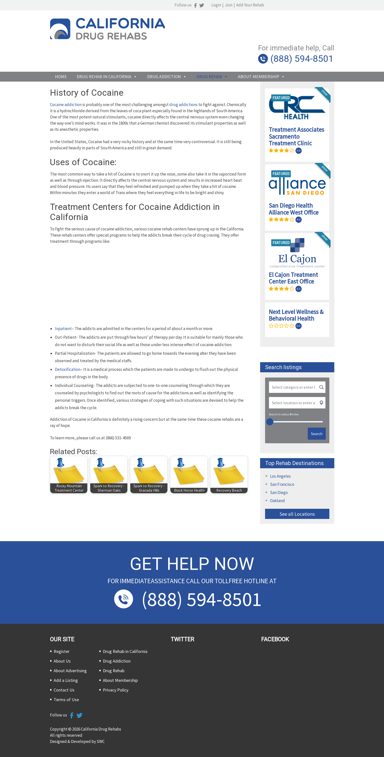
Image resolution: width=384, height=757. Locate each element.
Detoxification (67, 369)
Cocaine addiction (66, 104)
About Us (62, 661)
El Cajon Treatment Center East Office (293, 278)
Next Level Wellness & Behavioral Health (296, 315)
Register (61, 651)
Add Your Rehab (320, 5)
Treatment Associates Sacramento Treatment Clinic (296, 136)
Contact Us (64, 690)
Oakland (277, 500)
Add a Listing (66, 680)
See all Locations (297, 514)
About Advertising (70, 670)
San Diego (279, 492)
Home (61, 53)
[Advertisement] (149, 285)
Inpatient (63, 328)
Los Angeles (280, 476)
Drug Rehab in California (104, 53)
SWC (101, 741)
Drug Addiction (164, 53)
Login (286, 5)
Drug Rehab (209, 53)
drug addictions (183, 104)
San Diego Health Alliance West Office (293, 208)
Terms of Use (66, 699)
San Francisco (282, 484)
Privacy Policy (115, 690)
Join (299, 5)
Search (316, 433)
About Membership (258, 53)
